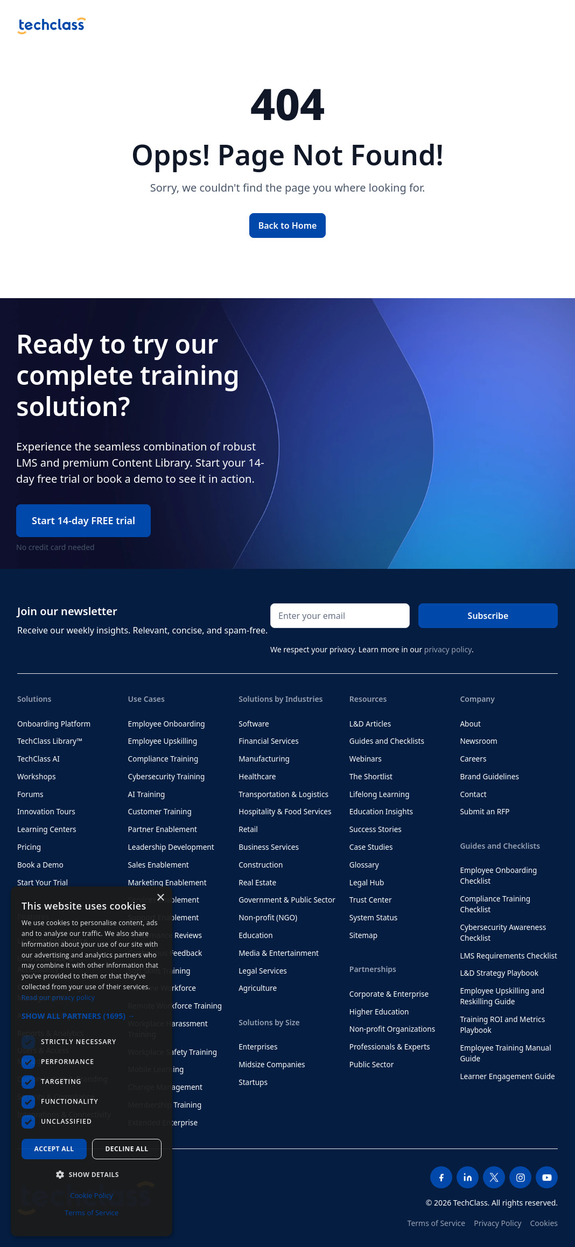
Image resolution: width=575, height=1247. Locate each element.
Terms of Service (437, 1223)
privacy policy (448, 649)
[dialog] (91, 1061)
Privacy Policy (497, 1223)
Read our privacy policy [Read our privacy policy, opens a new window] (58, 997)
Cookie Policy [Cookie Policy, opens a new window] (91, 1195)
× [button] (160, 898)
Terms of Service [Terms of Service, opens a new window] (91, 1212)
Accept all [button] (54, 1148)
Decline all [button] (127, 1148)
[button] (92, 1016)
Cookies (544, 1223)
